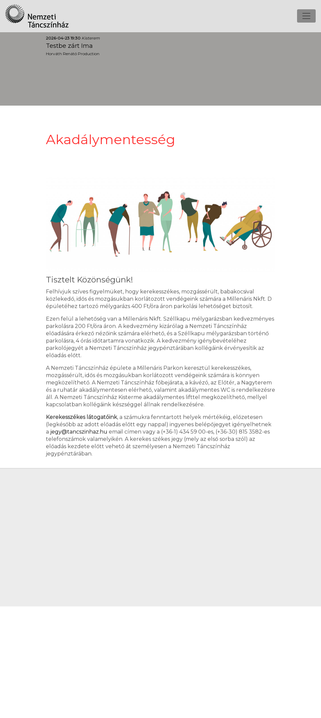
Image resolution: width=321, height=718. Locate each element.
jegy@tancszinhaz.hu (78, 433)
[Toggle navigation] (306, 15)
